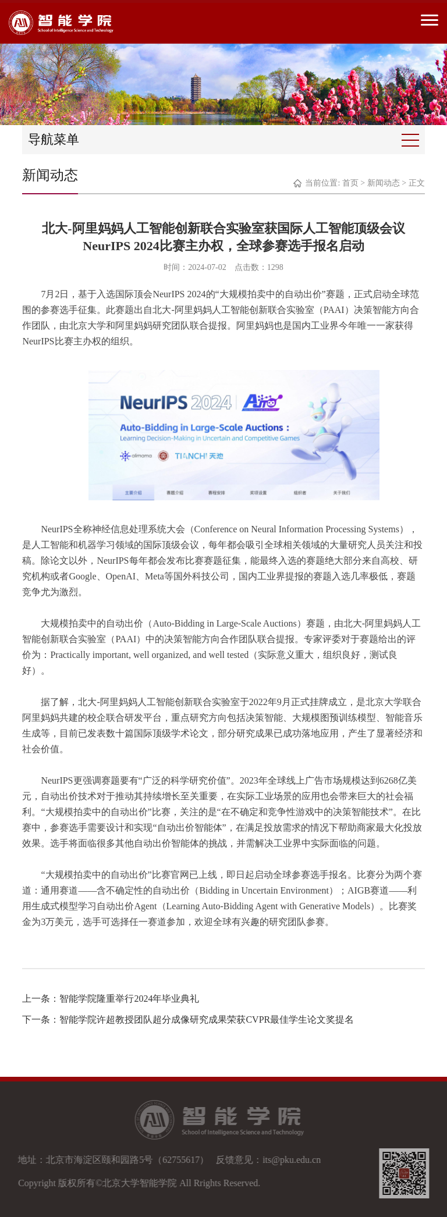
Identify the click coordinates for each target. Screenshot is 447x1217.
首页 (350, 183)
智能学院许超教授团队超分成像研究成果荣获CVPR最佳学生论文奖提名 (206, 1019)
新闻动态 (383, 183)
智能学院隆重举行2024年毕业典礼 (129, 999)
